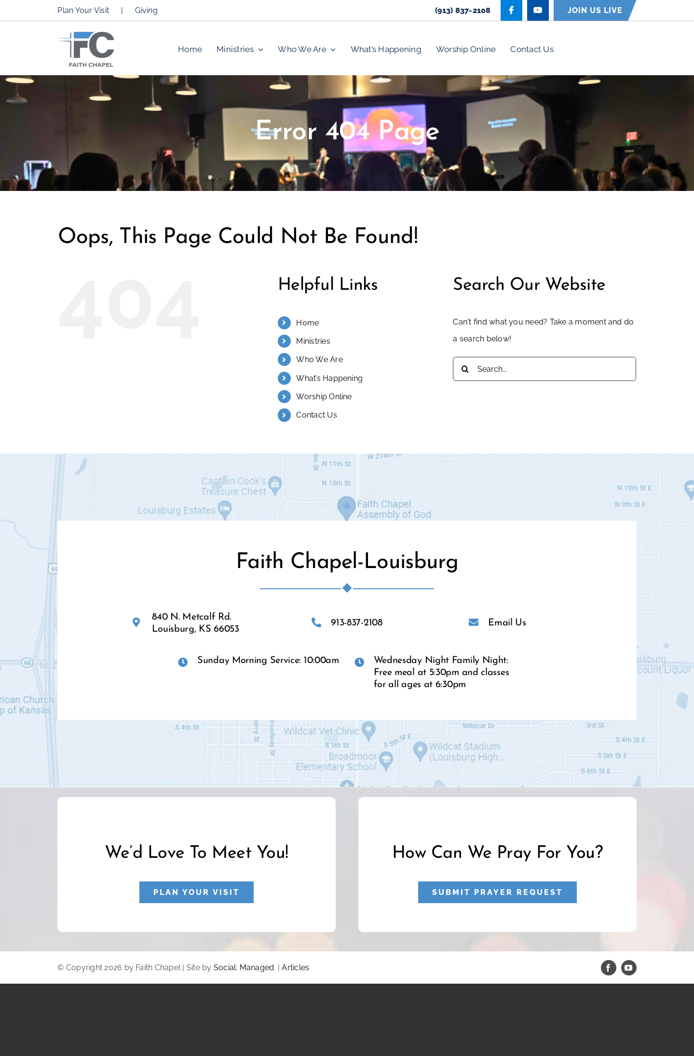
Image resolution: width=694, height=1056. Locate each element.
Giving (146, 10)
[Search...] (544, 369)
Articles (295, 967)
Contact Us (316, 415)
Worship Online (324, 396)
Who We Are (319, 359)
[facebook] (608, 967)
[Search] (465, 369)
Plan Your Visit (83, 10)
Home (307, 322)
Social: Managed (244, 967)
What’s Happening (329, 378)
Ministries (313, 341)
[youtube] (629, 967)
